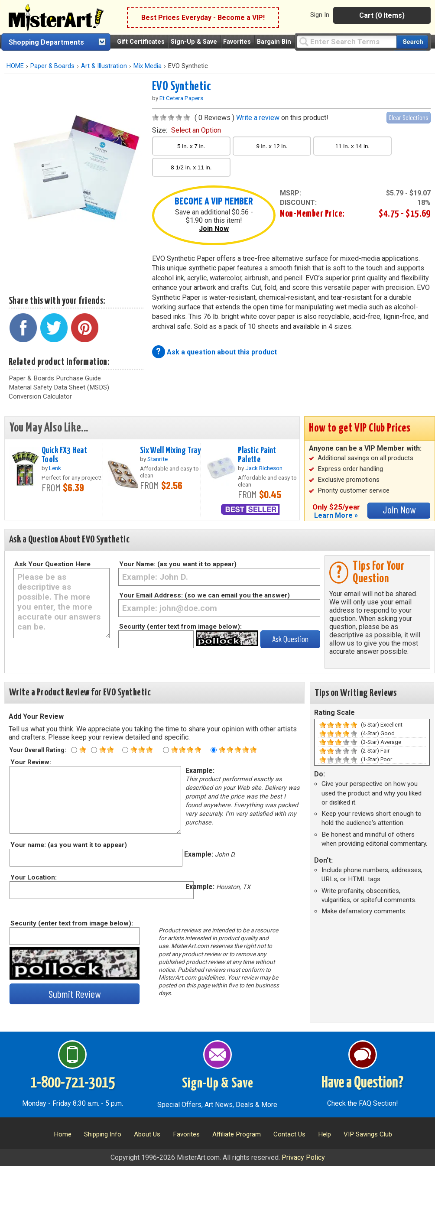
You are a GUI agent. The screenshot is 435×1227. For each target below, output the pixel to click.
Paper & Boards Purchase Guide (55, 378)
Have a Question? (362, 1083)
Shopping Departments (46, 42)
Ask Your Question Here (52, 564)
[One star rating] (74, 750)
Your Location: (33, 877)
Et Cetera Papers (181, 97)
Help (324, 1134)
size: (186, 130)
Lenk (55, 467)
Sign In (319, 15)
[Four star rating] (166, 750)
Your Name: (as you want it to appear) (178, 564)
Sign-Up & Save (194, 41)
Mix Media (147, 66)
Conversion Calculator (40, 396)
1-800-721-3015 (72, 1083)
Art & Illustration (104, 66)
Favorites (237, 41)
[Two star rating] (94, 750)
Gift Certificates (141, 41)
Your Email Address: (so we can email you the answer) (204, 595)
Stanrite (157, 458)
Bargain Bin (274, 41)
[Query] (346, 41)
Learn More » (336, 515)
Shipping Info (102, 1134)
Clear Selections (409, 117)
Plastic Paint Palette (257, 455)
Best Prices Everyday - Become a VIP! (203, 17)
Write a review (257, 118)
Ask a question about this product (222, 352)
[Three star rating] (125, 750)
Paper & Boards (52, 66)
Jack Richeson (263, 467)
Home (62, 1134)
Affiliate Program (236, 1134)
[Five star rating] (214, 750)
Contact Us (289, 1134)
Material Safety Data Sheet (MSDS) (59, 387)
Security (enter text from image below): (180, 626)
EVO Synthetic (181, 87)
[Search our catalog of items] (412, 42)
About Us (147, 1134)
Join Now (214, 228)
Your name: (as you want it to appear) (68, 845)
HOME (15, 66)
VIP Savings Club (368, 1134)
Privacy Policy (303, 1157)
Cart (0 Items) (382, 15)
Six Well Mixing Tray (170, 450)
